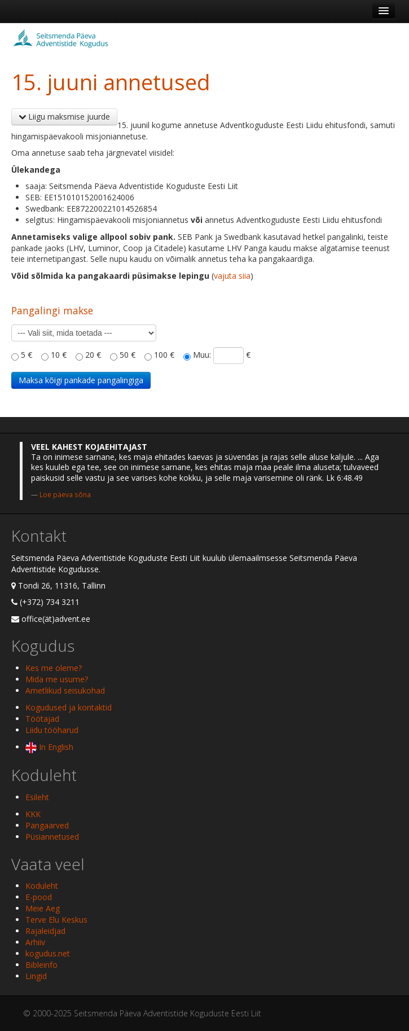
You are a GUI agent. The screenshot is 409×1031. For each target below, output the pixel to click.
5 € (26, 354)
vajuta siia (232, 275)
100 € (164, 354)
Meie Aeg (42, 908)
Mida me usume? (56, 679)
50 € (127, 354)
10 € (59, 354)
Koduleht (41, 885)
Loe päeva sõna (65, 494)
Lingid (36, 976)
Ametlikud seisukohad (65, 690)
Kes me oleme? (53, 668)
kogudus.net (47, 953)
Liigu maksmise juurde (64, 116)
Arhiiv (35, 942)
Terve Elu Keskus (56, 919)
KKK (33, 814)
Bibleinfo (41, 964)
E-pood (38, 897)
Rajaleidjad (45, 930)
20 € (93, 354)
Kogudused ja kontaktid (68, 707)
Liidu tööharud (51, 730)
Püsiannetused (52, 836)
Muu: (202, 354)
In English (49, 747)
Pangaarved (47, 825)
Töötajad (42, 718)
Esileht (37, 797)
